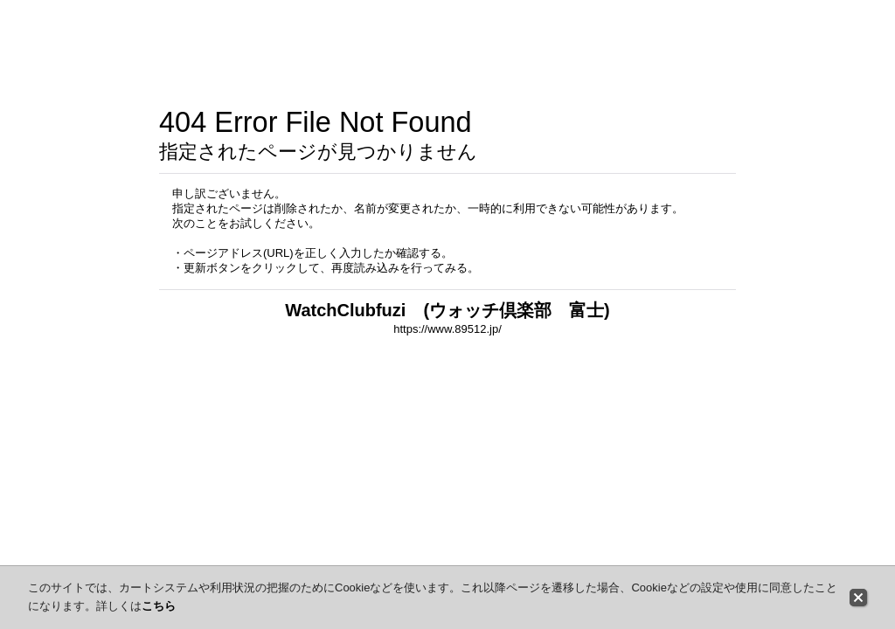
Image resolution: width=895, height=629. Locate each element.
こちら (159, 605)
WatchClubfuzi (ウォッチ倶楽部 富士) (447, 310)
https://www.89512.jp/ (447, 328)
